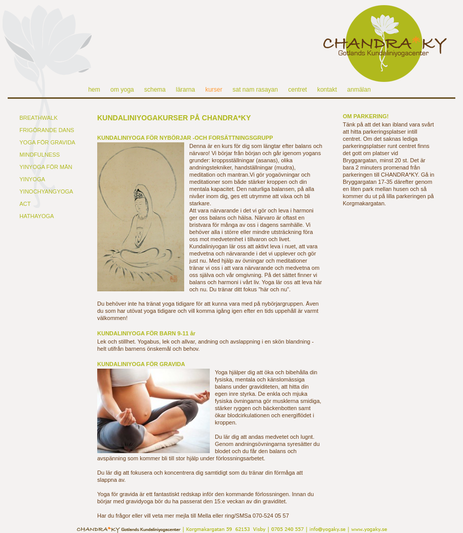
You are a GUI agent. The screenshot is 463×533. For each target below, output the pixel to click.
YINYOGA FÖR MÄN (45, 167)
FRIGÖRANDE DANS (46, 130)
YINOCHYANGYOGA (46, 191)
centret (297, 89)
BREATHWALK (38, 118)
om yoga (122, 89)
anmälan (359, 89)
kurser (213, 89)
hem (94, 89)
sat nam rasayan (255, 89)
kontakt (327, 89)
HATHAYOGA (36, 216)
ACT (25, 204)
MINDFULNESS (39, 155)
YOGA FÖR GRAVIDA (47, 142)
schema (155, 89)
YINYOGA (32, 179)
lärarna (185, 89)
